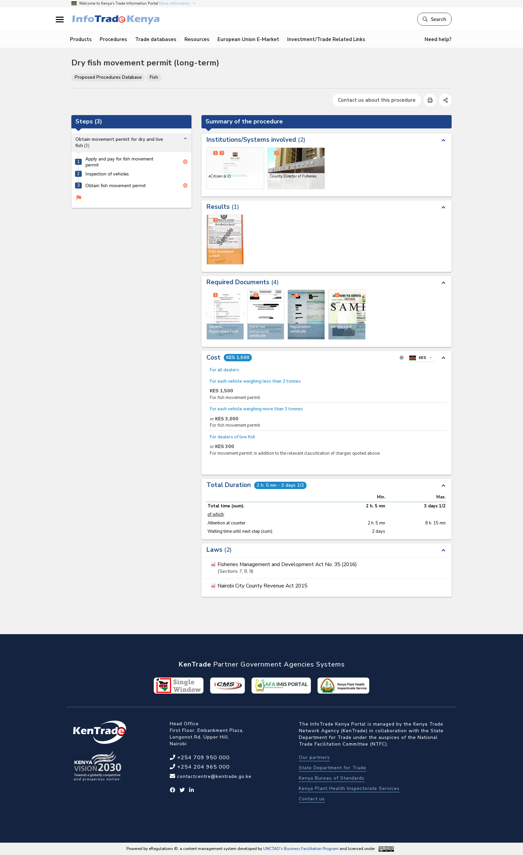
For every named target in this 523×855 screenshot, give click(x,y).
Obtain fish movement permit (115, 185)
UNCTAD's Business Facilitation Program (301, 848)
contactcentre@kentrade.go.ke (213, 776)
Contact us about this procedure (377, 100)
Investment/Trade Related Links (326, 39)
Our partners (314, 757)
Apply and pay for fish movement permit (119, 162)
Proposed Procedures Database (108, 77)
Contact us (312, 799)
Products (81, 39)
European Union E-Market (248, 39)
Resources (196, 39)
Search (434, 19)
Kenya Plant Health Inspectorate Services (349, 788)
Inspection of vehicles (107, 174)
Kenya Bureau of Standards (332, 778)
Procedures (113, 39)
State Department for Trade (332, 768)
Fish (154, 77)
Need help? (438, 39)
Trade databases (155, 39)
